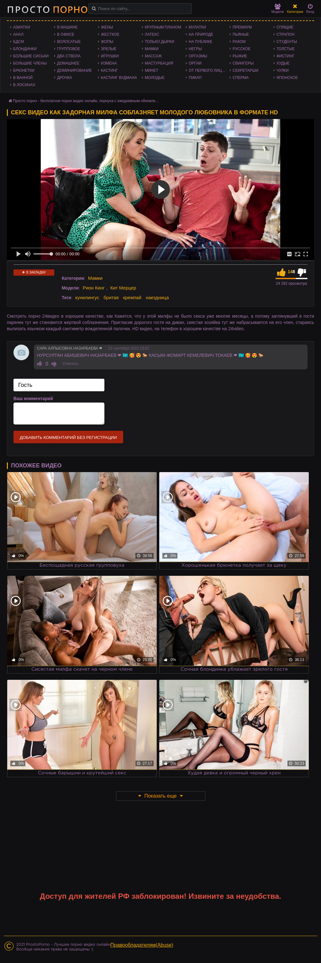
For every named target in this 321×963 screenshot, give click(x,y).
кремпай (132, 297)
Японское (287, 77)
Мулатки (197, 27)
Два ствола (69, 56)
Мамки (152, 49)
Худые (283, 63)
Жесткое (110, 34)
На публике (201, 41)
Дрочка (64, 77)
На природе (201, 34)
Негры (195, 49)
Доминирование (74, 70)
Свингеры (243, 63)
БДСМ (18, 41)
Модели (277, 8)
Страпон (285, 34)
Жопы (107, 41)
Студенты (286, 41)
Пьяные (241, 34)
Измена (109, 63)
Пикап (195, 77)
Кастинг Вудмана (119, 77)
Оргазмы (198, 56)
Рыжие (240, 56)
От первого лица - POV (209, 70)
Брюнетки (23, 70)
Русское (241, 49)
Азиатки (21, 27)
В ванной (23, 77)
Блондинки (25, 49)
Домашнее (68, 63)
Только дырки (159, 41)
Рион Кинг (94, 287)
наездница (157, 297)
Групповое (68, 49)
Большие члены (30, 63)
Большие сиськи (31, 56)
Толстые (285, 49)
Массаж (153, 56)
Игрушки (110, 56)
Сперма (241, 77)
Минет (151, 70)
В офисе (65, 34)
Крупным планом (163, 27)
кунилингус (87, 297)
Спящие (284, 27)
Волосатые (69, 41)
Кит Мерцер (123, 287)
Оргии (195, 63)
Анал (18, 34)
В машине (67, 27)
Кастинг (109, 70)
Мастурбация (159, 63)
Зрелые (109, 49)
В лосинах (24, 85)
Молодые (155, 77)
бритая (110, 297)
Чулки (282, 70)
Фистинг (285, 56)
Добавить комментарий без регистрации (68, 437)
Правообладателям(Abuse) (141, 945)
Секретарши (245, 70)
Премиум (242, 27)
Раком (239, 41)
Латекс (152, 34)
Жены (107, 27)
